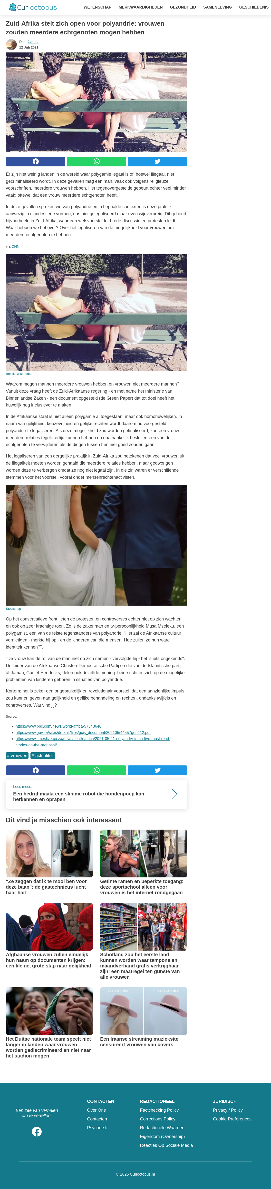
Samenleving (217, 7)
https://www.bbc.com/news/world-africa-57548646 (58, 726)
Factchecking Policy (159, 1110)
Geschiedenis (254, 7)
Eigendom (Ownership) (162, 1136)
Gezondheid (183, 7)
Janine (33, 42)
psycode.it (97, 1127)
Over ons (96, 1110)
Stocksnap (13, 608)
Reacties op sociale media (166, 1145)
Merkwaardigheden (141, 7)
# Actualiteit (43, 755)
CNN (15, 246)
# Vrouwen (17, 755)
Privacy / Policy (228, 1110)
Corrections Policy (157, 1119)
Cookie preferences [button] (232, 1119)
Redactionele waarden (162, 1127)
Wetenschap (97, 7)
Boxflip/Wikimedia (18, 374)
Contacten (97, 1119)
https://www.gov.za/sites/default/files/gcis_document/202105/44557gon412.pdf (83, 733)
